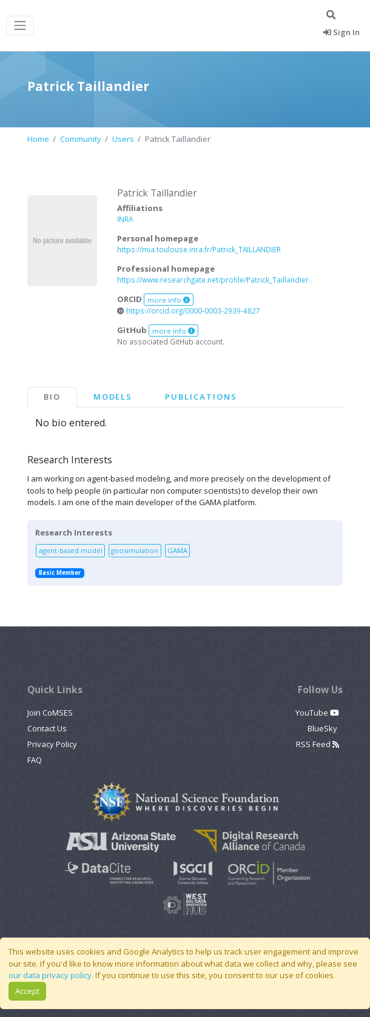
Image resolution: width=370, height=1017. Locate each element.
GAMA (177, 550)
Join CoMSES (50, 712)
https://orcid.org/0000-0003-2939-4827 (188, 310)
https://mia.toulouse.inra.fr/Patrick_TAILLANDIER (199, 249)
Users (123, 138)
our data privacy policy (50, 975)
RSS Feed (317, 744)
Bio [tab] (52, 396)
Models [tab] (113, 396)
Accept (27, 990)
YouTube (317, 712)
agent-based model (71, 550)
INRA (125, 219)
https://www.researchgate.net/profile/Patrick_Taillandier (213, 279)
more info (168, 299)
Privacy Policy (52, 744)
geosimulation (134, 550)
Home (38, 138)
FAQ (34, 759)
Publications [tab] (201, 396)
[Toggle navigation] (20, 26)
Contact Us (47, 728)
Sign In (341, 32)
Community (80, 138)
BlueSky (323, 728)
